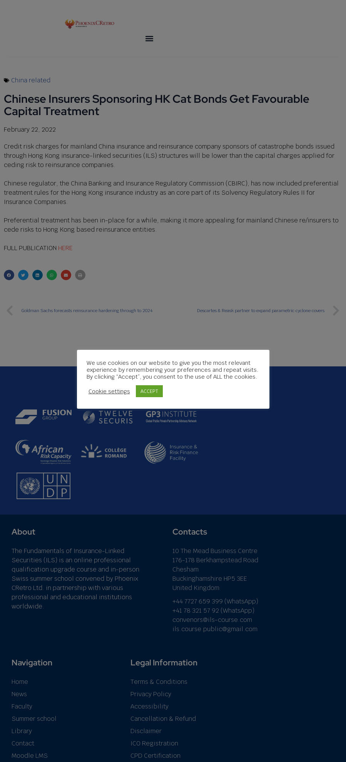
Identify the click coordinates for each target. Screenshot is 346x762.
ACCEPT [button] (149, 391)
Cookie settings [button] (109, 391)
